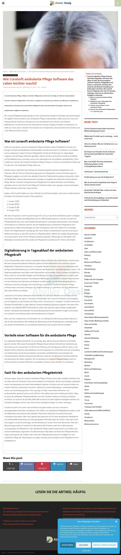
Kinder (87, 341)
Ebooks (87, 272)
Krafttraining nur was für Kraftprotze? (99, 177)
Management (89, 359)
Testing (87, 397)
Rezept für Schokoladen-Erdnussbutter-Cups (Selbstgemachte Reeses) (89, 508)
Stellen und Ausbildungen (94, 393)
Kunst (86, 348)
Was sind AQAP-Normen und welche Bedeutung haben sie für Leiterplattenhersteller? (98, 164)
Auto (86, 248)
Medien (87, 366)
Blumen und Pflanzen (92, 262)
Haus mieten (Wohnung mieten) (96, 321)
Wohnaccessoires (91, 424)
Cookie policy (86, 550)
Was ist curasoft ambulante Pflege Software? (101, 98)
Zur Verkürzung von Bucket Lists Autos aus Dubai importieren (26, 512)
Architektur (88, 245)
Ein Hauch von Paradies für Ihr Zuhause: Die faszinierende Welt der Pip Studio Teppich (99, 154)
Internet (87, 334)
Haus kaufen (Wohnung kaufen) (96, 317)
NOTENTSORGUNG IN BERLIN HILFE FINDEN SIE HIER (22, 515)
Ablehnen (83, 545)
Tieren (86, 400)
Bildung (87, 255)
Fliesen (87, 293)
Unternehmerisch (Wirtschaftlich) (97, 410)
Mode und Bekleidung (92, 369)
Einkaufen (88, 276)
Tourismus (88, 403)
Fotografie (88, 297)
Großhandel (89, 314)
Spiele (86, 386)
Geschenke (88, 304)
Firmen (87, 290)
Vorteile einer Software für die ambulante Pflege (99, 106)
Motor (86, 372)
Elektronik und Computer (10, 75)
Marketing (88, 362)
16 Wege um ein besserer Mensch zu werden (19, 521)
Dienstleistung (89, 269)
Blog (86, 259)
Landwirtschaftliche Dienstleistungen (98, 352)
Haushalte (88, 328)
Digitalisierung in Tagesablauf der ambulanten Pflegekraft (101, 102)
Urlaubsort (88, 417)
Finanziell (88, 286)
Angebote (88, 238)
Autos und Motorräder (93, 252)
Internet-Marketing (91, 338)
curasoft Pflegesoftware (58, 359)
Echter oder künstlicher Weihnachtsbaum (18, 524)
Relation (87, 379)
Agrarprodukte (90, 235)
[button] (116, 521)
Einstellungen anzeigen (104, 545)
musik (86, 376)
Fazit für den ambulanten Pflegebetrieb (102, 109)
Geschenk (88, 300)
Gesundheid (89, 307)
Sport (86, 390)
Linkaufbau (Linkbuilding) (94, 355)
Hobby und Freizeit (91, 331)
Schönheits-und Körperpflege (95, 383)
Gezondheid (89, 310)
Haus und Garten (90, 324)
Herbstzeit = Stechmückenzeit (96, 172)
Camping (87, 266)
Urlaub (86, 414)
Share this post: (98, 111)
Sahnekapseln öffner (11, 508)
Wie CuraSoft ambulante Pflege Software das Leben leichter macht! (88, 518)
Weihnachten (89, 421)
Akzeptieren (67, 545)
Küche (86, 345)
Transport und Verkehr (93, 407)
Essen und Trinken (91, 283)
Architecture (89, 241)
